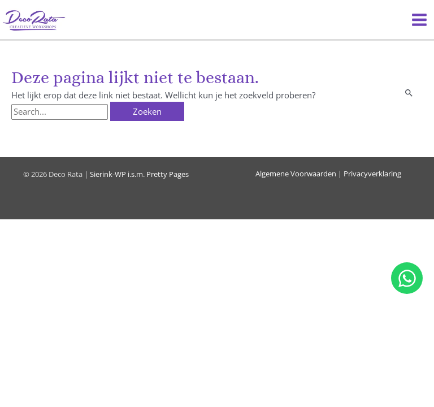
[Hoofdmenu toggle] (419, 19)
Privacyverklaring (372, 173)
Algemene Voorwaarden (295, 173)
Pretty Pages (167, 174)
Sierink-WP (108, 174)
